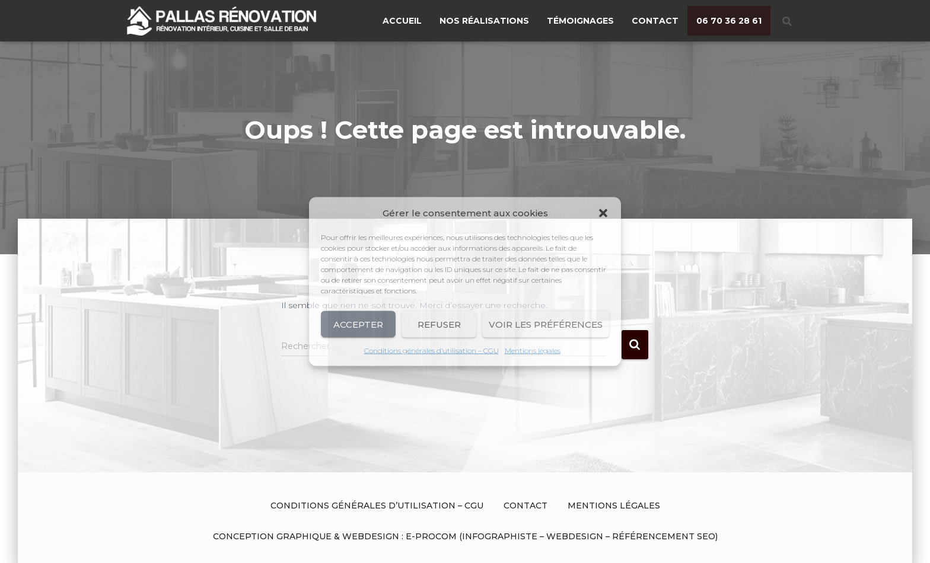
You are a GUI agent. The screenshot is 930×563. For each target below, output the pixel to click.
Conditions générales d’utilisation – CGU (431, 350)
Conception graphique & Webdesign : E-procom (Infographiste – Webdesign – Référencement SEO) (465, 536)
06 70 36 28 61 (729, 20)
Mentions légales (532, 350)
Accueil (402, 20)
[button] (603, 213)
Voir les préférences (546, 324)
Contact (655, 20)
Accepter (358, 324)
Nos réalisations (484, 20)
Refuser (439, 324)
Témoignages (580, 20)
